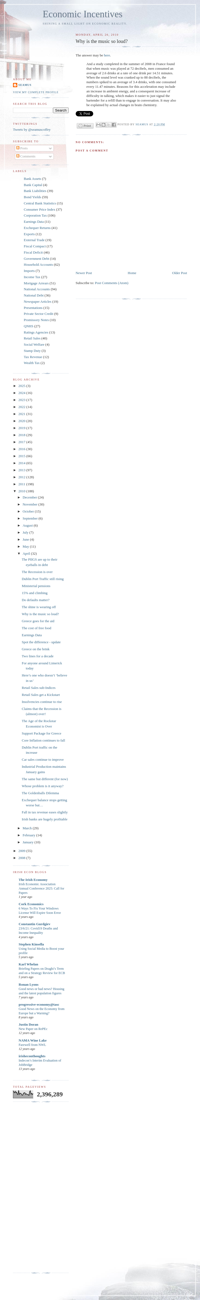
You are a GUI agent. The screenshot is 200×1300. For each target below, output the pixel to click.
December (30, 497)
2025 (22, 386)
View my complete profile (36, 92)
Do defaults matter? (35, 600)
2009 (22, 851)
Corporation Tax (35, 215)
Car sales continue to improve (43, 759)
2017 (22, 442)
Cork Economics (31, 904)
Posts (22, 148)
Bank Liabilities (35, 191)
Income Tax (32, 277)
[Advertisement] (34, 1187)
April (27, 553)
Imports (29, 271)
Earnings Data (34, 222)
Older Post (179, 273)
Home (132, 273)
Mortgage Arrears (36, 283)
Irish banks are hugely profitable (44, 819)
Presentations (33, 308)
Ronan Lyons (28, 984)
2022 (22, 407)
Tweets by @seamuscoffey (32, 129)
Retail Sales (32, 338)
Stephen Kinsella (31, 944)
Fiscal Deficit (33, 252)
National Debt (34, 295)
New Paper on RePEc (33, 1029)
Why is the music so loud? (40, 614)
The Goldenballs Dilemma (40, 793)
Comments (26, 156)
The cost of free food (36, 628)
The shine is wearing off (39, 607)
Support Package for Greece (41, 733)
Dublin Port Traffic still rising (43, 579)
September (31, 518)
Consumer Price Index (39, 209)
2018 (22, 435)
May (26, 546)
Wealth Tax (32, 363)
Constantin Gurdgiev (34, 924)
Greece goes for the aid (38, 621)
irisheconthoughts (32, 1056)
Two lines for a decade (37, 656)
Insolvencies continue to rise (42, 702)
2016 (22, 449)
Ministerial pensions (36, 586)
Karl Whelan (28, 964)
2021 (22, 414)
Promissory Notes (36, 320)
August (28, 525)
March (28, 828)
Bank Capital (33, 185)
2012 (22, 477)
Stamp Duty (32, 351)
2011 (22, 484)
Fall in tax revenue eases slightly (45, 812)
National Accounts (37, 289)
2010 (22, 491)
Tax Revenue (33, 357)
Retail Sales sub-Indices (38, 688)
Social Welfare (34, 344)
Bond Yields (32, 197)
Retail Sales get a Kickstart (41, 695)
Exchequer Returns (37, 228)
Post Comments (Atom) (111, 283)
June (26, 539)
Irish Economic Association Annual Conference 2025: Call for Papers (41, 888)
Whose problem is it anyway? (43, 786)
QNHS (28, 326)
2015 (22, 456)
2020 (22, 421)
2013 (22, 470)
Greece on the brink (35, 649)
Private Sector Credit (38, 314)
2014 (22, 463)
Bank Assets (32, 179)
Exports (29, 234)
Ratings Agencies (36, 332)
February (29, 835)
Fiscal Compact (35, 246)
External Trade (34, 240)
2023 (22, 400)
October (29, 511)
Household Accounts (38, 264)
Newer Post (84, 273)
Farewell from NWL (32, 1045)
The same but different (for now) (45, 779)
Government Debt (36, 259)
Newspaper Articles (37, 301)
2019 (22, 428)
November (30, 504)
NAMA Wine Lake (33, 1040)
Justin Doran (28, 1024)
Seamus (24, 84)
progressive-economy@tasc (39, 1004)
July (26, 532)
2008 (22, 858)
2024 (22, 393)
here (107, 55)
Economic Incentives (82, 14)
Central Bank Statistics (40, 203)
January (29, 842)
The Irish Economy (33, 880)
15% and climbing (34, 593)
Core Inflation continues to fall (43, 740)
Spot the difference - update (41, 642)
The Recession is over (37, 572)
